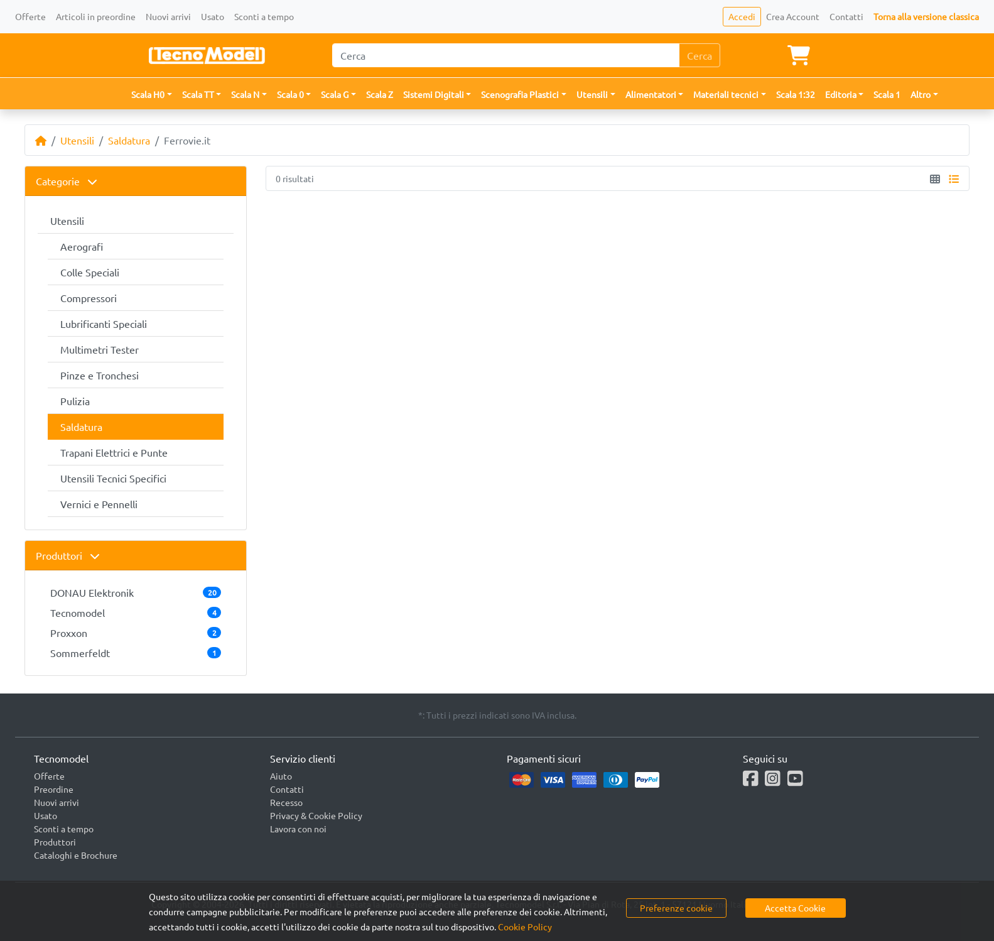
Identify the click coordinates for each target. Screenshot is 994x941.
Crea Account (792, 16)
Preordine (53, 789)
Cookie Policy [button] (525, 926)
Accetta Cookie (795, 907)
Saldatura (129, 140)
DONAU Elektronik (135, 592)
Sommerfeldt (135, 652)
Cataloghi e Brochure (75, 855)
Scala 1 (886, 94)
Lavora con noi (298, 828)
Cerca (699, 55)
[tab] (135, 181)
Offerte (30, 16)
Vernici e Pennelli (99, 504)
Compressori (88, 297)
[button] (151, 94)
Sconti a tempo (264, 16)
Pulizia (75, 400)
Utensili (77, 140)
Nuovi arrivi (168, 16)
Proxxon (135, 632)
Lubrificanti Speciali (103, 323)
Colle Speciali (89, 272)
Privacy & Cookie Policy (316, 815)
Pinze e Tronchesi (99, 375)
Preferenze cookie (676, 907)
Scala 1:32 (795, 94)
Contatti (846, 16)
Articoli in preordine (96, 16)
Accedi (741, 16)
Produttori (68, 555)
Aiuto (281, 775)
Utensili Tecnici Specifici (113, 478)
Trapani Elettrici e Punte (114, 452)
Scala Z (379, 94)
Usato (212, 16)
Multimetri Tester (99, 349)
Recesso (286, 802)
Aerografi (81, 246)
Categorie (66, 181)
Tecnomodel (135, 612)
